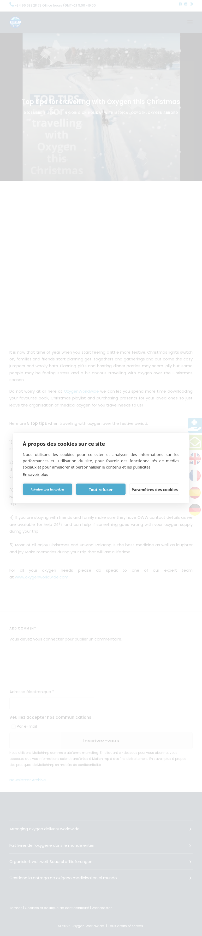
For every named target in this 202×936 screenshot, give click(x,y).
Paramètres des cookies (155, 489)
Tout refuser (100, 489)
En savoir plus (35, 474)
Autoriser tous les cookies (47, 489)
